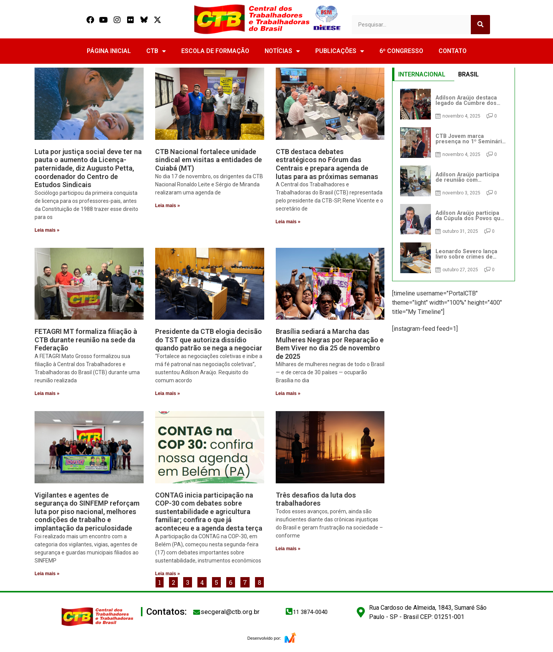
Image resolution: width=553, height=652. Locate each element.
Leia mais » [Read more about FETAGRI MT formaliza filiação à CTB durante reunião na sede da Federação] (47, 393)
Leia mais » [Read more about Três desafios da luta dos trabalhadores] (288, 548)
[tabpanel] (453, 181)
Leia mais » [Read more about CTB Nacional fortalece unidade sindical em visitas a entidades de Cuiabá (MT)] (167, 205)
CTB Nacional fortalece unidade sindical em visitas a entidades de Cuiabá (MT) (208, 160)
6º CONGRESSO (401, 51)
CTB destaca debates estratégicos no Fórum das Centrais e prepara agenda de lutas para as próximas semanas (327, 164)
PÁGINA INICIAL (109, 51)
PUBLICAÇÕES (339, 51)
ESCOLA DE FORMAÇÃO (215, 51)
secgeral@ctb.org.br (230, 612)
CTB (156, 51)
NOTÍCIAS (282, 51)
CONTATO (453, 51)
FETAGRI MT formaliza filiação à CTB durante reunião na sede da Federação (86, 339)
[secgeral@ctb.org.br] (196, 612)
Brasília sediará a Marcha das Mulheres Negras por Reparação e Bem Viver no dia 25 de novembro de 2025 (330, 343)
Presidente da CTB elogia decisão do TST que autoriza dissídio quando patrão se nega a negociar (208, 339)
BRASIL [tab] (468, 74)
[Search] (480, 24)
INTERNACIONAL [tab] (421, 74)
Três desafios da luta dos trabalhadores (316, 499)
